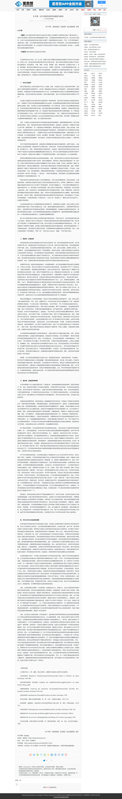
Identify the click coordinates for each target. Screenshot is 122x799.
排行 (104, 10)
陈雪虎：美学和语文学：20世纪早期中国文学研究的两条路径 (100, 56)
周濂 (85, 91)
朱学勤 (93, 111)
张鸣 (85, 89)
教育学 (60, 10)
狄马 (100, 95)
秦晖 (85, 73)
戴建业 (93, 86)
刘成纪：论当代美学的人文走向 (92, 47)
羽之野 (100, 113)
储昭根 (93, 106)
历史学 (71, 10)
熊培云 (100, 98)
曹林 (100, 75)
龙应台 (86, 75)
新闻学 (54, 10)
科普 (99, 10)
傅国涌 (93, 78)
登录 (47, 787)
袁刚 (93, 109)
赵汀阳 (86, 86)
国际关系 (41, 10)
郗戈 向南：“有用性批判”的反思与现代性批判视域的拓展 (99, 61)
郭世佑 (100, 93)
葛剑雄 (86, 106)
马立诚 (100, 82)
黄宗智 (86, 80)
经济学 (28, 10)
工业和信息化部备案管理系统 (61, 797)
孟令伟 (100, 100)
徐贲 (85, 82)
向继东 (100, 84)
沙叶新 (93, 104)
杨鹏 (93, 91)
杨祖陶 (86, 84)
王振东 (93, 95)
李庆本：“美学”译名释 (90, 52)
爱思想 (28, 4)
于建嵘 (93, 80)
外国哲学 (33, 740)
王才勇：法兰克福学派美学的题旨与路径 (95, 37)
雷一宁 (86, 102)
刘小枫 (93, 100)
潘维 (100, 111)
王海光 (100, 89)
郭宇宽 (93, 82)
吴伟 (85, 104)
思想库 (83, 10)
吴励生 (86, 111)
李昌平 (100, 86)
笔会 (94, 10)
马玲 (85, 95)
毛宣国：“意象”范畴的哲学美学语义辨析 (94, 64)
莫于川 (93, 113)
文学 (66, 10)
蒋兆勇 (100, 102)
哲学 (77, 10)
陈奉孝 (93, 93)
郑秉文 (86, 113)
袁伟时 (86, 98)
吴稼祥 (100, 106)
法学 (23, 10)
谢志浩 (86, 115)
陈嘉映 (100, 78)
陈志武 (100, 80)
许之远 (86, 109)
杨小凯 (100, 109)
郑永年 (100, 73)
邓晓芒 (100, 91)
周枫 (93, 102)
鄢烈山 (86, 78)
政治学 (34, 10)
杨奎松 (93, 89)
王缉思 (86, 93)
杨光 (100, 115)
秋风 (85, 100)
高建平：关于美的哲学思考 (91, 45)
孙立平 (93, 115)
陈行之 (93, 73)
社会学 (48, 10)
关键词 (89, 10)
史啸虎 (93, 98)
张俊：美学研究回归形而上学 (92, 49)
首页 (18, 10)
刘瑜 (100, 104)
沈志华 (93, 84)
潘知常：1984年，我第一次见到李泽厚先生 (95, 54)
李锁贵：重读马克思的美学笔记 (92, 66)
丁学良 (93, 75)
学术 (23, 740)
